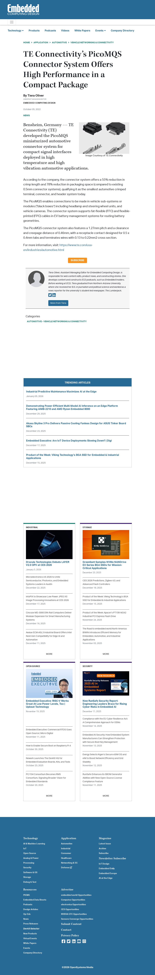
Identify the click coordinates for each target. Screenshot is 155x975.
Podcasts (50, 30)
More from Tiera (58, 303)
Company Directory (122, 30)
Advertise (67, 889)
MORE (49, 654)
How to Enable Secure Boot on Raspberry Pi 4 (48, 745)
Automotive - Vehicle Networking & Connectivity (57, 321)
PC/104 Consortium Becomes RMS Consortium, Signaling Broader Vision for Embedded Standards (46, 778)
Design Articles (30, 909)
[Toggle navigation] (12, 22)
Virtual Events (30, 938)
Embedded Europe (108, 873)
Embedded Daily (107, 868)
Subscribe (77, 260)
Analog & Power (31, 858)
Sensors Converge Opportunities (77, 919)
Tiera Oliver (36, 95)
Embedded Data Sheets (34, 900)
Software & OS (30, 872)
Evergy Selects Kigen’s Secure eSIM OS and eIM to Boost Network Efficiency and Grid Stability (104, 758)
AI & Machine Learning (34, 844)
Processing (28, 863)
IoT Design (104, 864)
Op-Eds (27, 914)
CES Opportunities (70, 909)
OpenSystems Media (81, 967)
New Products (30, 934)
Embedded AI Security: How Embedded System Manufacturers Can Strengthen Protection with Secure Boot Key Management (106, 738)
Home (26, 42)
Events (26, 948)
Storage (27, 877)
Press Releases (30, 924)
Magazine (105, 838)
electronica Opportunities (73, 905)
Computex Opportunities (73, 900)
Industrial (65, 849)
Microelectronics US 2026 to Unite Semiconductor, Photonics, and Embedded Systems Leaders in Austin (47, 580)
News (26, 919)
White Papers (82, 30)
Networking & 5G (69, 863)
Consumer (66, 853)
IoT (24, 849)
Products (34, 30)
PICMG (26, 895)
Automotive (59, 42)
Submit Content (71, 924)
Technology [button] (16, 30)
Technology (30, 838)
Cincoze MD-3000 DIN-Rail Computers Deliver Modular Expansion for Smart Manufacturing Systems (49, 616)
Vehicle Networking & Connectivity (92, 42)
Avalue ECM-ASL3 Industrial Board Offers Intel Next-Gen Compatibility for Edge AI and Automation (49, 636)
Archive (102, 849)
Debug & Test (29, 882)
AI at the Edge (106, 878)
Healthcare (66, 858)
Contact (66, 930)
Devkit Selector (31, 929)
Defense (66, 868)
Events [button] (100, 30)
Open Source (29, 853)
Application (41, 42)
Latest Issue (105, 844)
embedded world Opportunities (76, 895)
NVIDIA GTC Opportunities (74, 914)
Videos (65, 30)
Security (27, 868)
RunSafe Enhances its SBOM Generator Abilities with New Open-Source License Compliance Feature (102, 778)
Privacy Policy (70, 935)
